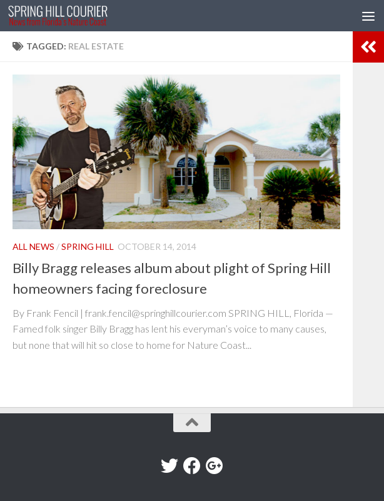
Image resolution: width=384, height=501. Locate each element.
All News (33, 246)
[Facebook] (192, 466)
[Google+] (214, 466)
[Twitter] (169, 466)
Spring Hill (87, 246)
